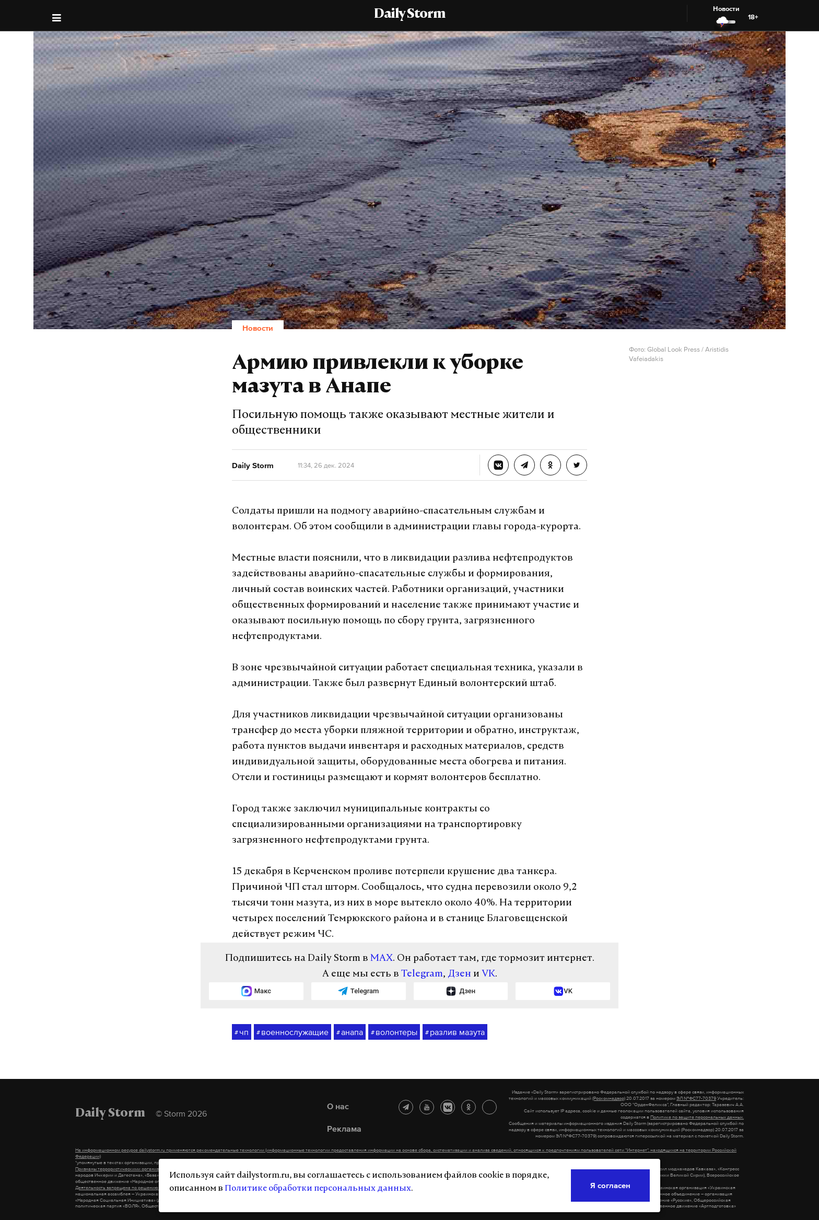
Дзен (459, 974)
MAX (381, 958)
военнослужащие (292, 1032)
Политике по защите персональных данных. (697, 1117)
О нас (338, 1106)
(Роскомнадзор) (608, 1098)
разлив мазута (455, 1032)
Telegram (422, 974)
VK (488, 974)
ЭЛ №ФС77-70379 (696, 1098)
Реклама (344, 1128)
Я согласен (610, 1185)
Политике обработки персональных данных (318, 1188)
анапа (349, 1032)
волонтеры (394, 1032)
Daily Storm (409, 14)
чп (242, 1032)
